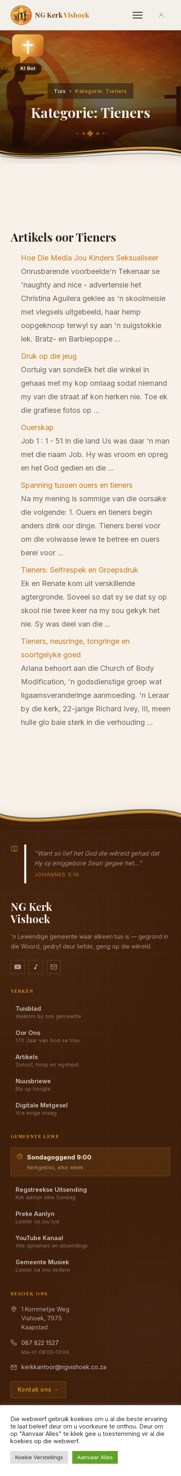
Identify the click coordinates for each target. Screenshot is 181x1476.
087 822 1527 (40, 1342)
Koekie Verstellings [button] (39, 1457)
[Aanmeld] (161, 15)
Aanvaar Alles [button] (95, 1457)
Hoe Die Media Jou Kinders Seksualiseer (89, 258)
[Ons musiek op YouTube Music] (36, 967)
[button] (28, 54)
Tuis (60, 91)
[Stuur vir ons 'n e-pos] (54, 967)
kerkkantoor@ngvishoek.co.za (63, 1366)
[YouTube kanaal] (18, 967)
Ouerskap (37, 427)
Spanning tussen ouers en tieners (77, 485)
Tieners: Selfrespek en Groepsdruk (79, 570)
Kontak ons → (38, 1389)
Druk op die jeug (49, 356)
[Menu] (137, 15)
